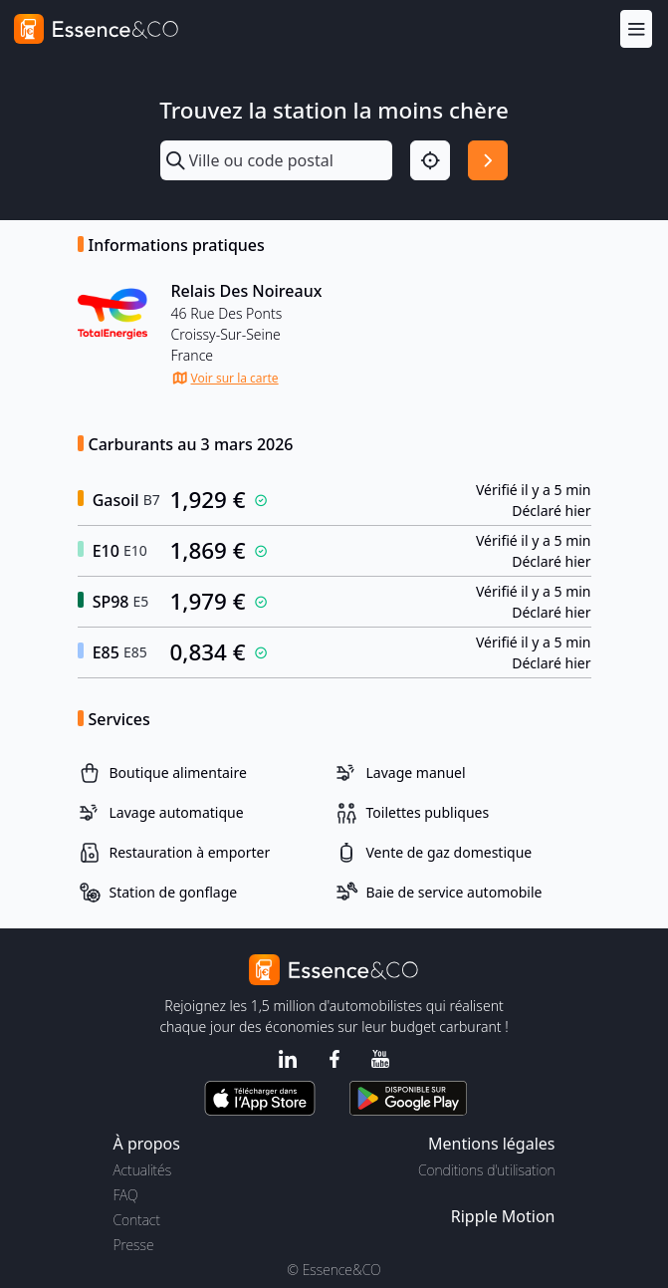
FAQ (125, 1194)
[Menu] (636, 28)
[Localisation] (430, 160)
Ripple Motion (503, 1216)
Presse (133, 1244)
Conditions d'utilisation (487, 1169)
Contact (136, 1219)
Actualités (142, 1169)
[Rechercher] (488, 160)
